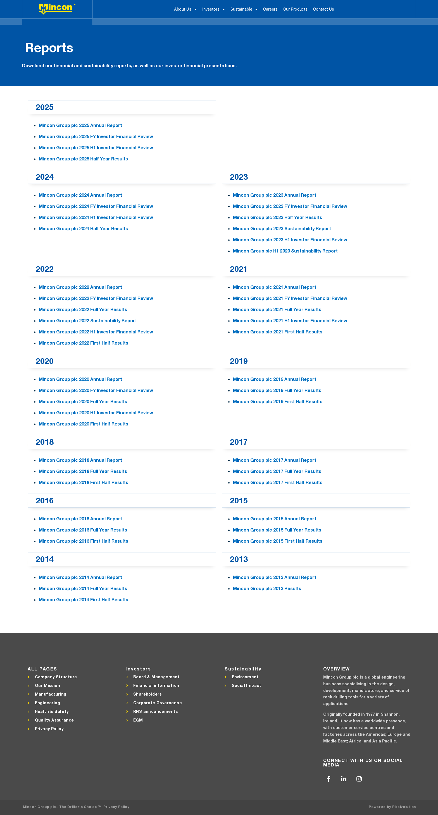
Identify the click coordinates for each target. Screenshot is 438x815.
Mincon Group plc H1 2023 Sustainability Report (285, 250)
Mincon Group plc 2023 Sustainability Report (282, 228)
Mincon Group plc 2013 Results (267, 588)
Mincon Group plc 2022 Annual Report (80, 287)
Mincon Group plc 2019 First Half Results (277, 401)
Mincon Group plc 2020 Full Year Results (83, 401)
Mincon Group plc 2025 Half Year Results (83, 158)
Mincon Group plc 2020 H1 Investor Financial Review (96, 412)
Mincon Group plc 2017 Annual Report (274, 460)
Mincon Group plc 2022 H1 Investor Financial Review (96, 331)
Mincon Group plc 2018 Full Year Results (83, 471)
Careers (270, 9)
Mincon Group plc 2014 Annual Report (80, 577)
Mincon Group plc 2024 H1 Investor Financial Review (96, 217)
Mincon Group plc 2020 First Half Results (83, 423)
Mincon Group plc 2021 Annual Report (274, 287)
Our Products (295, 9)
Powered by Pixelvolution (392, 807)
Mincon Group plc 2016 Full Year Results (83, 529)
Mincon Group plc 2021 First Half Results (277, 331)
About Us (185, 9)
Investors (213, 9)
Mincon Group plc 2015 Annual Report (274, 518)
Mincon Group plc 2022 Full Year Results (83, 309)
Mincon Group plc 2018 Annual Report (80, 460)
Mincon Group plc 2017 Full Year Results (277, 471)
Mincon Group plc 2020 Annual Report (80, 379)
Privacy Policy (116, 807)
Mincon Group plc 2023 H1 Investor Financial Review (290, 239)
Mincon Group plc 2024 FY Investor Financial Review (96, 206)
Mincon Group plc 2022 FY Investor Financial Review (96, 298)
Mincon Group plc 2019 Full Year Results (277, 390)
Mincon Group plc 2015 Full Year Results (277, 529)
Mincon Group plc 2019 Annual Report (274, 379)
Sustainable (244, 9)
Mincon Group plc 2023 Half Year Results (277, 217)
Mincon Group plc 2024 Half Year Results (83, 228)
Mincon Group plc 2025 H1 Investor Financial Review (96, 147)
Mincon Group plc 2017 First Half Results (277, 482)
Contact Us (323, 9)
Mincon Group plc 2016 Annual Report (80, 518)
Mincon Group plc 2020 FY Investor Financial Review (96, 390)
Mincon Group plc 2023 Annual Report (274, 195)
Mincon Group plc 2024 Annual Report (80, 195)
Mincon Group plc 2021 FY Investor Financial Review (290, 298)
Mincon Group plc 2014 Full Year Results (83, 588)
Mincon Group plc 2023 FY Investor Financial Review (290, 206)
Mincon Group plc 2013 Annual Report (274, 577)
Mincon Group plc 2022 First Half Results (83, 342)
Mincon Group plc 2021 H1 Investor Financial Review (290, 320)
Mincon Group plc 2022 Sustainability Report (88, 320)
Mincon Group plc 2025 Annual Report (80, 125)
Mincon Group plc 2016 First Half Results (83, 541)
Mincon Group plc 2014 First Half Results (83, 599)
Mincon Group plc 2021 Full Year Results (277, 309)
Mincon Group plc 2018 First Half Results (83, 482)
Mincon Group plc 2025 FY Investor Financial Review (96, 136)
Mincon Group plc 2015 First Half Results (277, 541)
